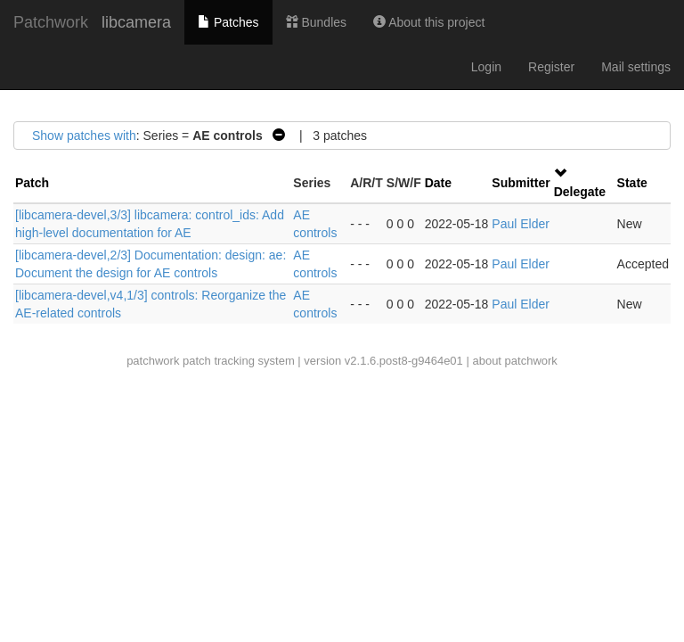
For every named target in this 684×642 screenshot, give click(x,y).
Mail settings (636, 67)
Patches (228, 22)
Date (438, 183)
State (632, 183)
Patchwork (50, 22)
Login (486, 67)
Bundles (316, 22)
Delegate (580, 192)
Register (551, 67)
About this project (428, 22)
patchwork (152, 360)
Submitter (521, 183)
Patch (32, 183)
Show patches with (84, 135)
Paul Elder (521, 224)
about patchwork (514, 360)
